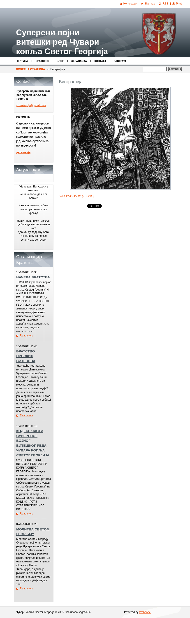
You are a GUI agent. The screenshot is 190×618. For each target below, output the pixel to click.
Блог (60, 61)
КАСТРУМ (120, 61)
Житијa (22, 61)
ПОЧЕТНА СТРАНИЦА (30, 69)
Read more (26, 335)
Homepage (130, 3)
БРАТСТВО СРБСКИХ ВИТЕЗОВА (25, 356)
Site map (149, 3)
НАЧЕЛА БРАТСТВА (33, 277)
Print (179, 3)
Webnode (145, 612)
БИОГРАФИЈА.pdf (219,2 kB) (77, 196)
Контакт (100, 61)
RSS (165, 3)
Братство (42, 61)
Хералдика (79, 61)
